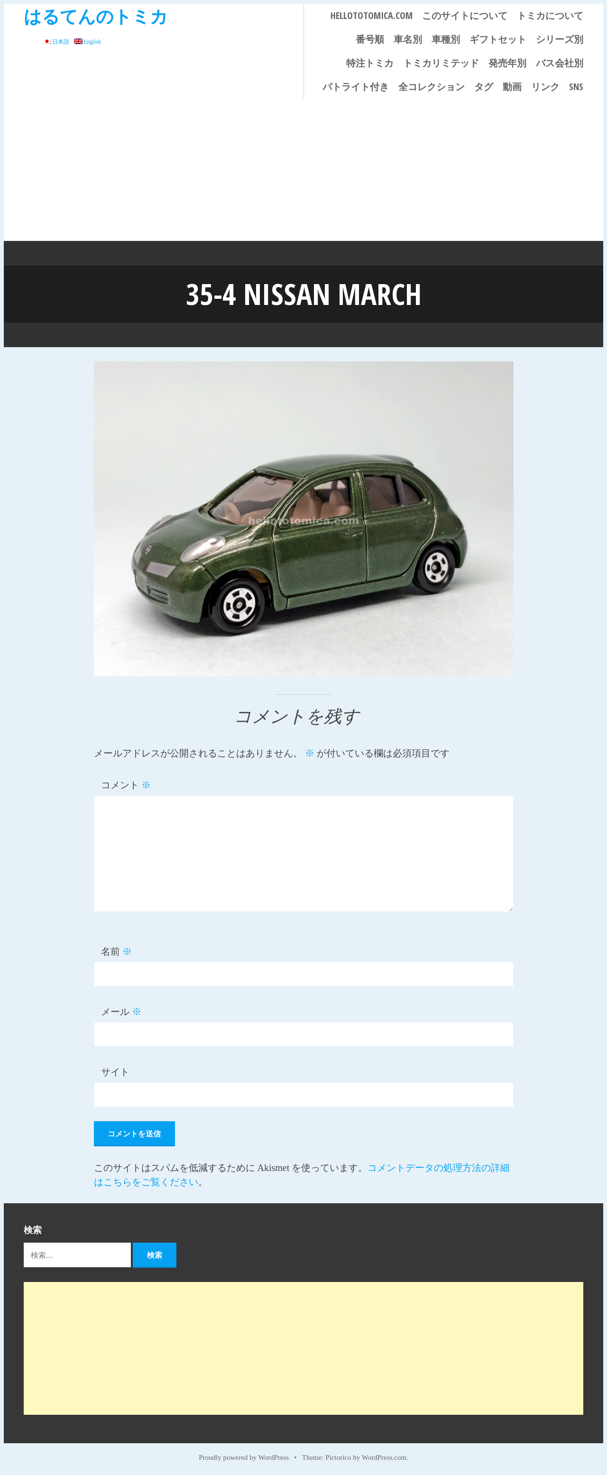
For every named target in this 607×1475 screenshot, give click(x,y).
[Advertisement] (303, 169)
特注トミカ (370, 62)
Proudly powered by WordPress (244, 1457)
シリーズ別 (559, 39)
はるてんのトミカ (96, 16)
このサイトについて (464, 15)
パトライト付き (355, 86)
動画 (512, 86)
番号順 (370, 39)
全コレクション (431, 86)
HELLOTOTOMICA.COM (372, 15)
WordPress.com (384, 1457)
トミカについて (550, 15)
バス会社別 (559, 62)
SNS (576, 86)
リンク (545, 86)
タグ (483, 86)
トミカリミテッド (441, 62)
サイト (115, 1071)
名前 (116, 951)
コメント (126, 785)
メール (121, 1011)
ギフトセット (497, 39)
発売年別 (507, 62)
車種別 (446, 39)
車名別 (408, 39)
